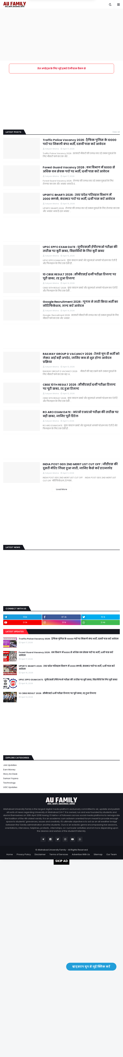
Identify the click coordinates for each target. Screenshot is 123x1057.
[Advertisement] (61, 34)
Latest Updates (15, 631)
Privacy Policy (24, 854)
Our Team (111, 854)
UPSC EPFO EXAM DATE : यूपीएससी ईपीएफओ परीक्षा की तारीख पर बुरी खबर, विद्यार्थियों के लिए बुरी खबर (80, 249)
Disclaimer (40, 854)
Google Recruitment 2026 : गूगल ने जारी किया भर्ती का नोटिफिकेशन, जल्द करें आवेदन (80, 304)
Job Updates (10, 765)
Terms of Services (58, 854)
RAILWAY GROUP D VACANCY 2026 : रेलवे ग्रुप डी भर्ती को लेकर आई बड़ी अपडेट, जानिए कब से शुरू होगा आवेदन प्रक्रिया (81, 358)
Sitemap (98, 854)
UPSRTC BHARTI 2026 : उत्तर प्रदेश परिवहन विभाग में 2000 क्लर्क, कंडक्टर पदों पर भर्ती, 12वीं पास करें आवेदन (79, 197)
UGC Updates (10, 787)
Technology (9, 782)
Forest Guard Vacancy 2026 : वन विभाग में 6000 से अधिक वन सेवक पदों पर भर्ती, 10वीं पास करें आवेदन (79, 169)
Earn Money (9, 769)
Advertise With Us (81, 854)
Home (9, 854)
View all (116, 132)
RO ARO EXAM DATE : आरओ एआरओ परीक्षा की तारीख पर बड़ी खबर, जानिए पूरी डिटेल (81, 414)
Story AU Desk (10, 773)
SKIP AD (61, 860)
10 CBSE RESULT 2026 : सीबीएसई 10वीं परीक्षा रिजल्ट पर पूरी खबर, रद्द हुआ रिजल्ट (79, 276)
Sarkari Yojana (10, 778)
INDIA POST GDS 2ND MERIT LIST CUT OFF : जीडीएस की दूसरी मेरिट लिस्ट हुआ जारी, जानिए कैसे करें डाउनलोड (80, 466)
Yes (77, 17)
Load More (61, 489)
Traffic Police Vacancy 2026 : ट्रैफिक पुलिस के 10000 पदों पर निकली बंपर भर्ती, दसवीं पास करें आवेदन (79, 142)
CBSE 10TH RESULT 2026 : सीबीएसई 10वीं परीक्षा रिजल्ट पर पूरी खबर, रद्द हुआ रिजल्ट (79, 387)
